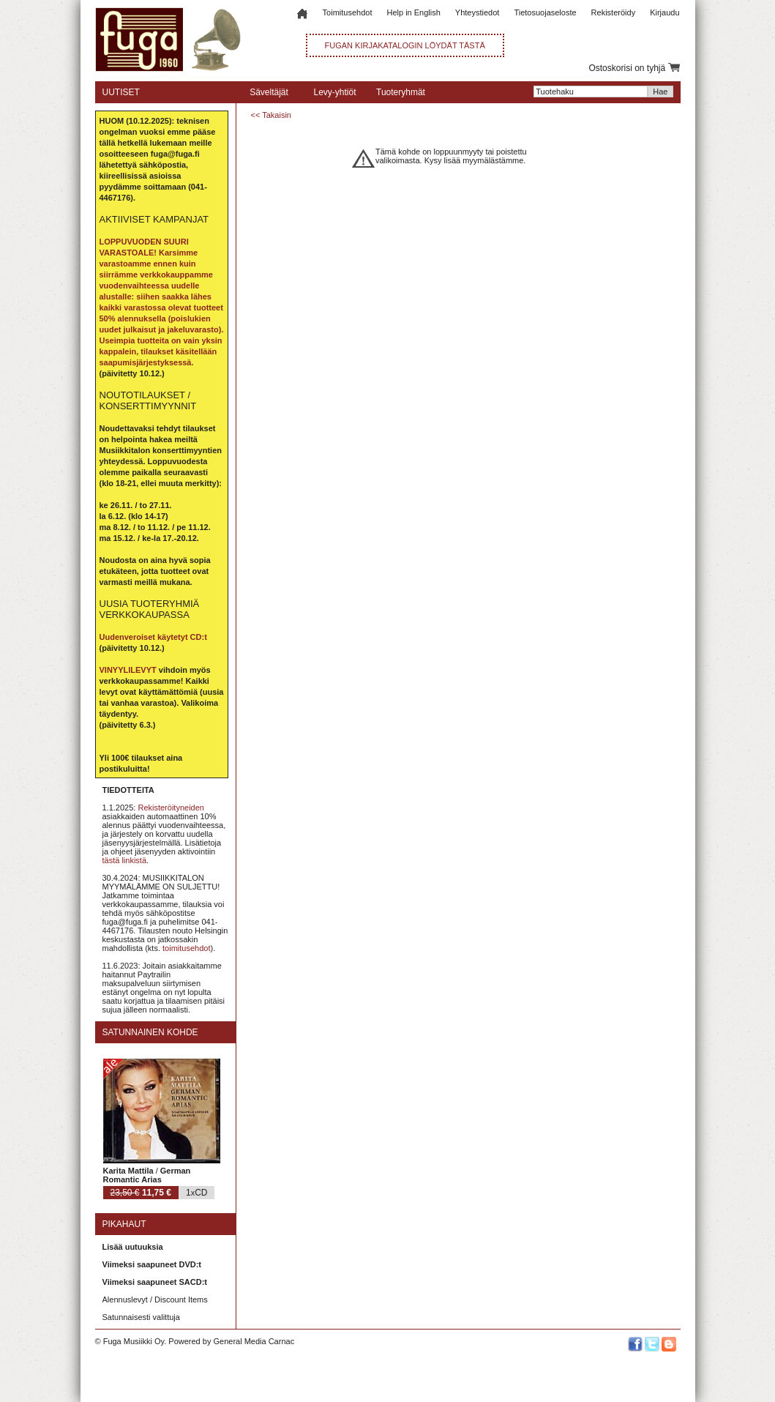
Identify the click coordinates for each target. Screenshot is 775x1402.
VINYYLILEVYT (128, 669)
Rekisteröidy (613, 12)
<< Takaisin (271, 115)
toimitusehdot (186, 948)
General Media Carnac (253, 1341)
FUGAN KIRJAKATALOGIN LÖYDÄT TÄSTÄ (405, 45)
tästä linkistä (124, 860)
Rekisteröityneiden (171, 807)
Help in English (413, 12)
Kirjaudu (664, 12)
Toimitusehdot (347, 12)
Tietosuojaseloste (545, 12)
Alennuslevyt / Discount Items (155, 1299)
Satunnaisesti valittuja (141, 1317)
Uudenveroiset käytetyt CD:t (153, 637)
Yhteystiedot (477, 12)
